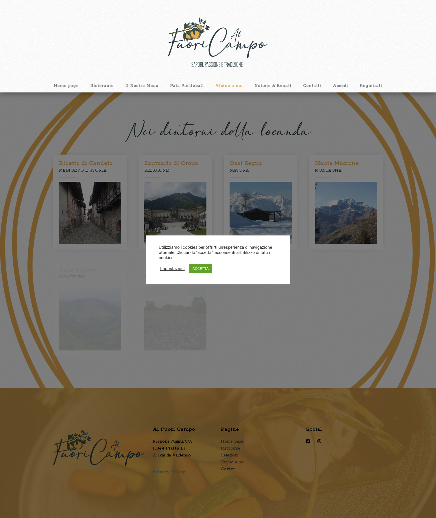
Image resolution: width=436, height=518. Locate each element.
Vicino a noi (229, 85)
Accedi (340, 85)
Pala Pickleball (187, 85)
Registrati (371, 85)
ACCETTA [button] (201, 268)
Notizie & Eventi (272, 85)
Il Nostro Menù (141, 85)
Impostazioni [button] (172, 268)
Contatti (312, 85)
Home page (66, 85)
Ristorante (102, 85)
